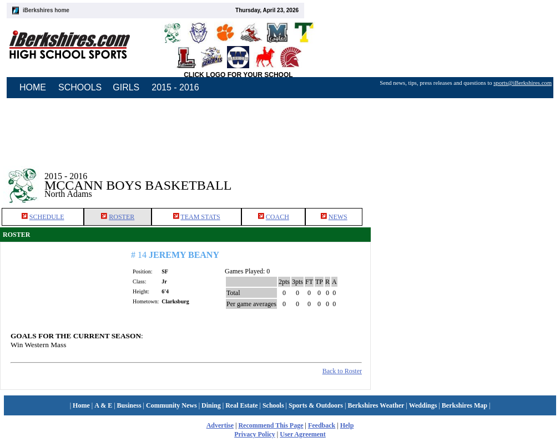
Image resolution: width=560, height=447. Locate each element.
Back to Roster (342, 371)
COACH (277, 217)
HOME (32, 87)
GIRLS (126, 87)
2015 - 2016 (175, 87)
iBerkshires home (46, 10)
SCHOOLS (80, 87)
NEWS (338, 217)
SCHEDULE (46, 217)
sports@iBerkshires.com (522, 83)
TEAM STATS (200, 217)
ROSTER (121, 217)
